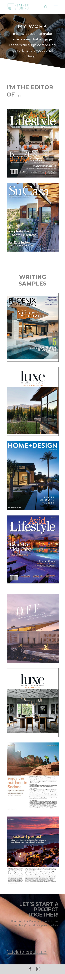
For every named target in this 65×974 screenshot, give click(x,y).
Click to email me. (27, 952)
